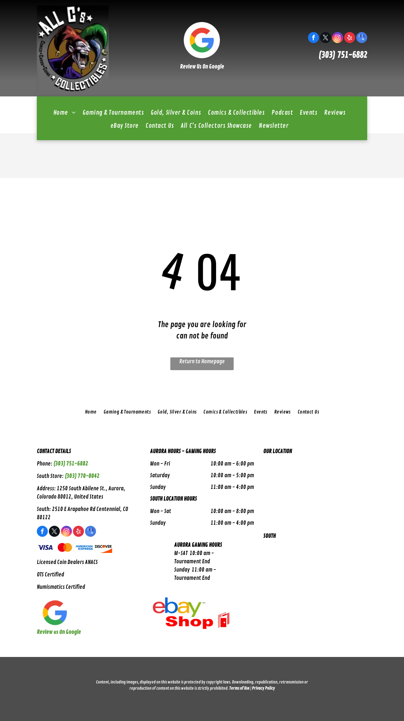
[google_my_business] (361, 38)
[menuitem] (64, 112)
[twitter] (325, 38)
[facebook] (313, 38)
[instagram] (337, 38)
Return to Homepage (202, 361)
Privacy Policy (263, 688)
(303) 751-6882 (342, 55)
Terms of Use (239, 688)
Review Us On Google (202, 66)
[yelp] (349, 38)
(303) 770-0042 (82, 476)
